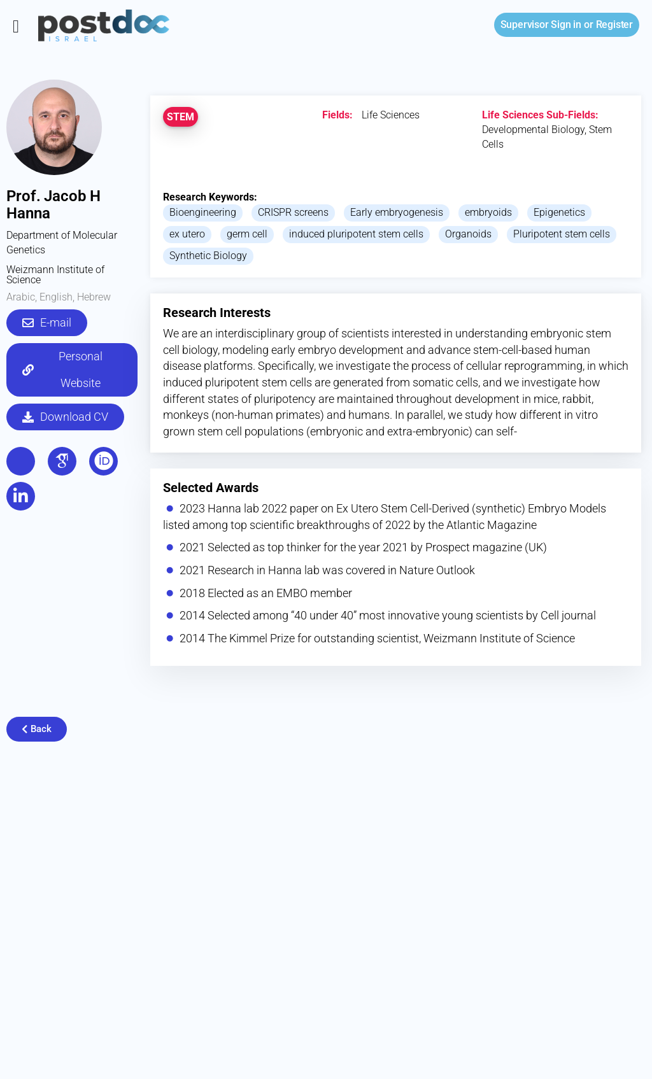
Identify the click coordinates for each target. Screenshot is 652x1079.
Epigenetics (559, 212)
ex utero (187, 234)
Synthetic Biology (208, 256)
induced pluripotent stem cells (356, 234)
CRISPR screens (293, 212)
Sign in (540, 24)
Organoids (468, 234)
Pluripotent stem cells (561, 234)
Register (614, 24)
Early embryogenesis (396, 212)
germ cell (247, 234)
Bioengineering (202, 212)
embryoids (488, 212)
